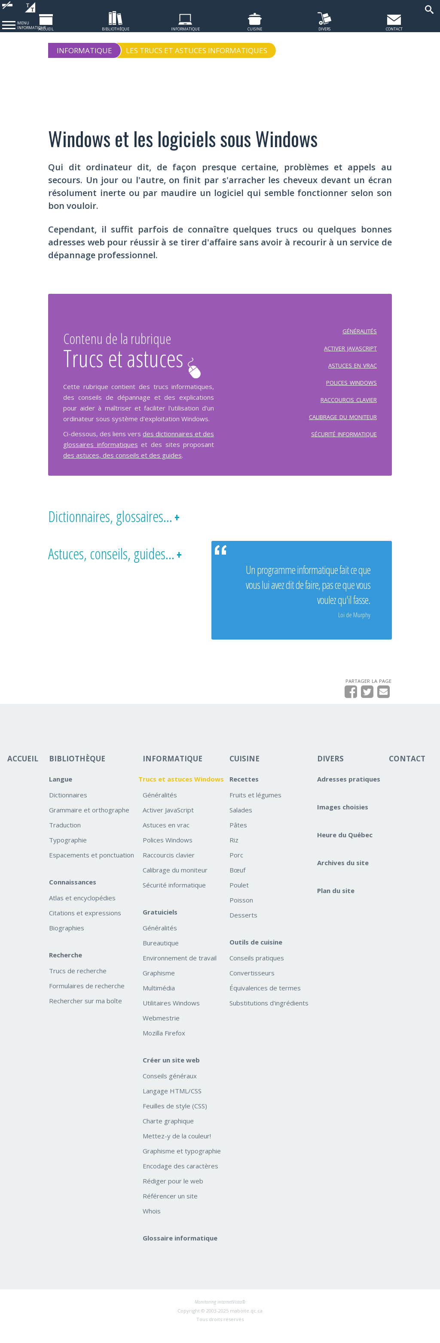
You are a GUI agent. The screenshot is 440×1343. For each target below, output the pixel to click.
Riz (233, 850)
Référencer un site (170, 1206)
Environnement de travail (180, 968)
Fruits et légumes (255, 805)
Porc (236, 865)
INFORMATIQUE (172, 769)
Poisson (241, 910)
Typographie (68, 850)
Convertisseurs (252, 983)
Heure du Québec (345, 845)
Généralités (160, 805)
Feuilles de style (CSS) (175, 1116)
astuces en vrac (352, 369)
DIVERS (330, 769)
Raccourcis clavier (169, 865)
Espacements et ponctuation (91, 865)
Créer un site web (171, 1070)
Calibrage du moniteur (175, 880)
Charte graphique (168, 1131)
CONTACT (407, 769)
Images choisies (342, 817)
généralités (359, 335)
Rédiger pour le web (173, 1191)
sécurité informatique (344, 438)
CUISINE (244, 769)
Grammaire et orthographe (89, 820)
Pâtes (238, 835)
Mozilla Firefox (164, 1043)
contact (394, 28)
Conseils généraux (170, 1086)
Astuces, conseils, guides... (111, 565)
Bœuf (237, 880)
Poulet (239, 895)
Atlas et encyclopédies (82, 908)
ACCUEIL (22, 769)
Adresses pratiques (348, 789)
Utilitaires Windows (171, 1013)
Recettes (244, 789)
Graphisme (159, 983)
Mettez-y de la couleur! (177, 1146)
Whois (152, 1221)
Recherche (65, 965)
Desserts (243, 925)
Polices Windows (167, 850)
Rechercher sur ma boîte (85, 1011)
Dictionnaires (68, 805)
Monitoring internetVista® (220, 1313)
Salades (240, 820)
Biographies (66, 938)
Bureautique (161, 953)
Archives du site (343, 873)
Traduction (65, 835)
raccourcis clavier (349, 404)
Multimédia (159, 998)
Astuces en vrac (166, 835)
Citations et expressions (85, 923)
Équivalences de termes (265, 998)
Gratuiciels (160, 922)
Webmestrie (161, 1028)
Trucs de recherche (78, 981)
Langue (60, 789)
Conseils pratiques (256, 968)
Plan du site (335, 901)
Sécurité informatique (174, 895)
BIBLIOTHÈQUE (77, 769)
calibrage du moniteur (343, 421)
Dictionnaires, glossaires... (110, 527)
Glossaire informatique (180, 1248)
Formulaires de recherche (87, 996)
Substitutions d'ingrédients (269, 1013)
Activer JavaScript (168, 820)
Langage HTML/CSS (172, 1101)
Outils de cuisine (255, 952)
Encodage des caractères (180, 1176)
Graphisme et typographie (182, 1161)
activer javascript (350, 352)
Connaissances (72, 892)
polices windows (351, 386)
